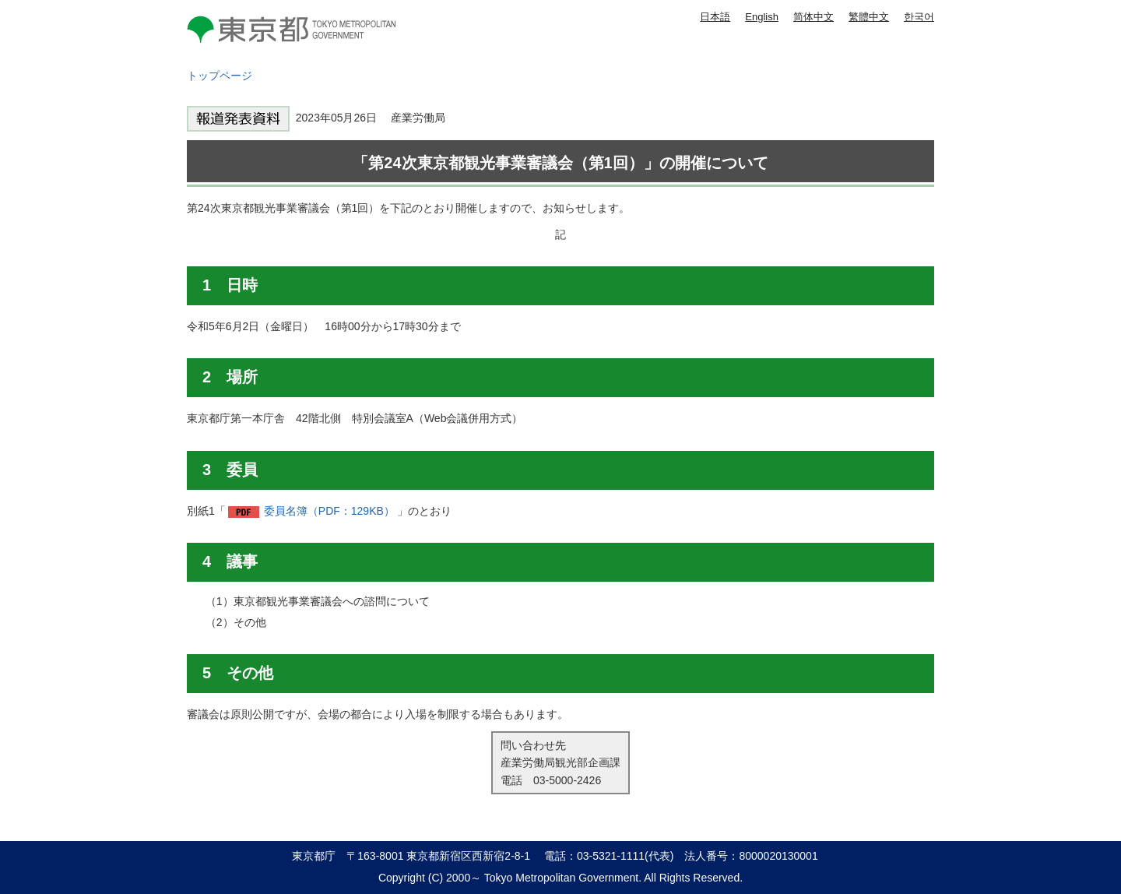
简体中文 (813, 17)
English (761, 17)
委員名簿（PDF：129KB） (329, 511)
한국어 (919, 17)
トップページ (219, 75)
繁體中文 (869, 17)
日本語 (715, 17)
